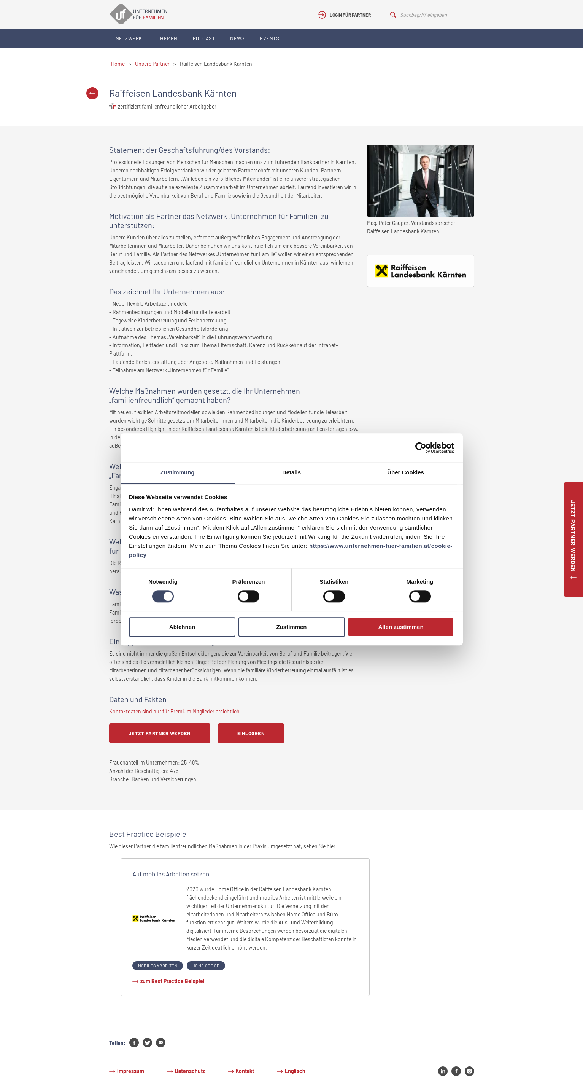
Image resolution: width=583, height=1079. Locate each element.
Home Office (205, 965)
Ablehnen (182, 627)
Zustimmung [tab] (177, 472)
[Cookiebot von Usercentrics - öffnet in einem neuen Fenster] (421, 447)
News (237, 38)
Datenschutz (190, 1071)
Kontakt (245, 1071)
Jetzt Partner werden (160, 733)
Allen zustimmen (400, 627)
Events (269, 38)
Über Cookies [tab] (405, 472)
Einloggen (251, 733)
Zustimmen (291, 627)
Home (118, 64)
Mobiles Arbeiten (157, 965)
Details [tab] (291, 472)
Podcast (204, 38)
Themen (167, 38)
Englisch (295, 1071)
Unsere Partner (152, 64)
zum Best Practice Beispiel (172, 981)
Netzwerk (129, 38)
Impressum (130, 1071)
